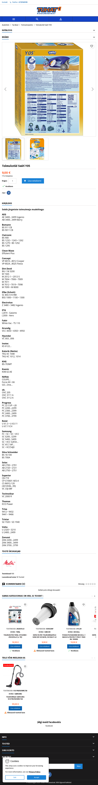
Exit (14, 777)
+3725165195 (23, 2)
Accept (36, 777)
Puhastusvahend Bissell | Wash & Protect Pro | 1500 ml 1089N (73, 637)
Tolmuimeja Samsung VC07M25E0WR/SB (15, 698)
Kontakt (5, 2)
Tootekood (6, 574)
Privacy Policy (34, 772)
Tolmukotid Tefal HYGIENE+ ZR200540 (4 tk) (15, 636)
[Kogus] (12, 181)
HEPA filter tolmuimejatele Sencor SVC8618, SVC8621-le (45, 636)
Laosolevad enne (9, 577)
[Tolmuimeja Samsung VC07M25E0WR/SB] (15, 665)
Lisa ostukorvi (32, 181)
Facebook (49, 726)
